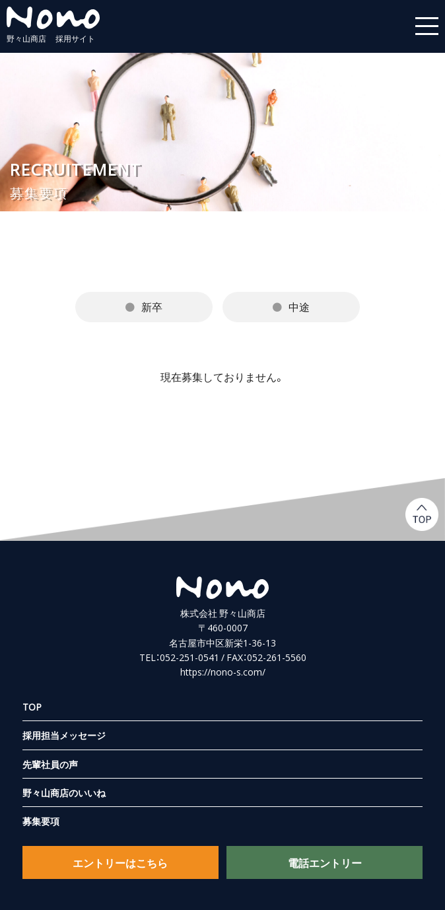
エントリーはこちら (120, 862)
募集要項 (40, 821)
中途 (299, 306)
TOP (32, 706)
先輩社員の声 (50, 764)
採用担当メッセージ (64, 735)
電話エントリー (325, 862)
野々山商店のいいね (64, 792)
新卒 (151, 306)
